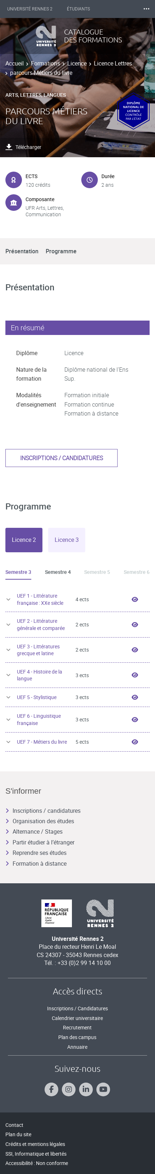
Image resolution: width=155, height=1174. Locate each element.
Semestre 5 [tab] (97, 571)
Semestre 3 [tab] (18, 571)
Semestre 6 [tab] (137, 571)
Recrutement (77, 1027)
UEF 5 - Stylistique (36, 697)
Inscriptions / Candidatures (77, 1008)
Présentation (21, 251)
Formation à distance (36, 863)
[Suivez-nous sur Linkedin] (86, 1089)
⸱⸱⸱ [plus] (146, 8)
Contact (14, 1124)
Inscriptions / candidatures (61, 458)
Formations (45, 63)
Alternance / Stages (34, 831)
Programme (61, 251)
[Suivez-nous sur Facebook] (51, 1089)
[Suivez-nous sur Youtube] (103, 1089)
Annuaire (77, 1046)
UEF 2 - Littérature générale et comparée (41, 624)
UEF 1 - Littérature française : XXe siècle (40, 599)
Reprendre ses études (36, 853)
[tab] (23, 540)
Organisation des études (39, 821)
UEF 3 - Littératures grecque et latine (38, 650)
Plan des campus (77, 1037)
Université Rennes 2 (30, 9)
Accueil (14, 63)
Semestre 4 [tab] (58, 571)
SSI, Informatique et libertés (36, 1153)
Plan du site (18, 1134)
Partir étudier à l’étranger (39, 842)
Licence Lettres (113, 63)
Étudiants (78, 9)
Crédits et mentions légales (35, 1144)
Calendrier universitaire (77, 1018)
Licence (77, 63)
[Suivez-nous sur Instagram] (69, 1089)
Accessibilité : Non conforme (36, 1163)
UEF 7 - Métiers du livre (42, 741)
